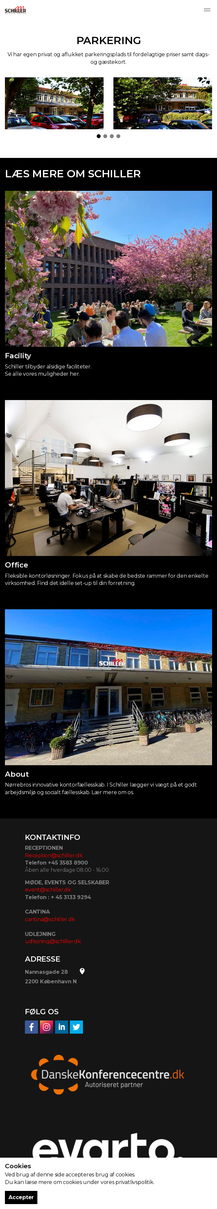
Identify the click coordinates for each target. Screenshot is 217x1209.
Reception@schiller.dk (54, 855)
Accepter (21, 1197)
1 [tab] (99, 136)
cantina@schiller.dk (50, 919)
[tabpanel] (54, 103)
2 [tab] (105, 136)
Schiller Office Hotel (15, 10)
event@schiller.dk (48, 890)
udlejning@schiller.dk (53, 941)
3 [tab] (112, 136)
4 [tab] (118, 136)
